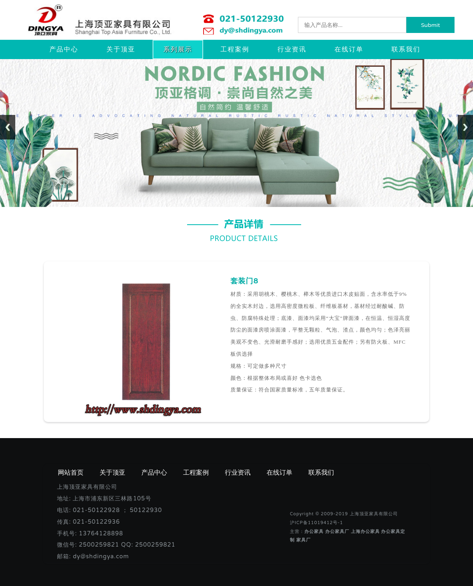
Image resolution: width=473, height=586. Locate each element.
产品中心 (63, 49)
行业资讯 (291, 49)
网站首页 (71, 473)
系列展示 (177, 49)
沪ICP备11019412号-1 (316, 522)
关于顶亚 (120, 49)
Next (465, 127)
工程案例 (234, 49)
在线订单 (348, 49)
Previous (7, 127)
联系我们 (405, 49)
